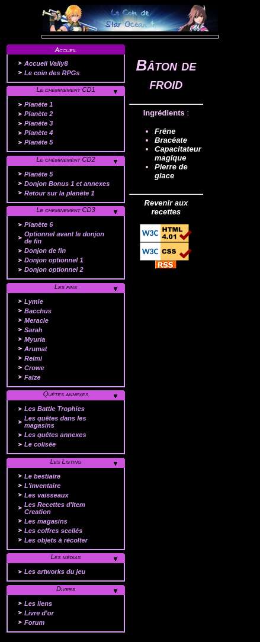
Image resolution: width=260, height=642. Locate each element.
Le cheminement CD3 (65, 209)
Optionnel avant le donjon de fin (64, 237)
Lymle (33, 301)
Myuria (34, 339)
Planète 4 (38, 132)
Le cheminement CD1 (65, 89)
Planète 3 (38, 123)
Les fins (65, 286)
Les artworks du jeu (54, 571)
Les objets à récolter (56, 540)
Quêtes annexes (66, 393)
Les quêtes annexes (55, 434)
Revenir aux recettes (166, 207)
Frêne (165, 131)
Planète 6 (38, 224)
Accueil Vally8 (46, 63)
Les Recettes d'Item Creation (54, 508)
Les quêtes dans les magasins (55, 422)
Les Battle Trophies (54, 408)
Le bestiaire (42, 476)
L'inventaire (42, 485)
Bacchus (38, 310)
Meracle (36, 320)
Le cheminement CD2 (65, 159)
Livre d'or (39, 613)
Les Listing (66, 461)
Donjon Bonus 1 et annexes (67, 183)
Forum (34, 622)
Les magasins (46, 521)
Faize (32, 377)
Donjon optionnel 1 (54, 260)
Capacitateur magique (178, 153)
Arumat (35, 348)
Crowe (34, 367)
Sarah (33, 329)
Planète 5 (38, 142)
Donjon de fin (45, 250)
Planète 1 (38, 104)
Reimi (33, 358)
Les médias (66, 556)
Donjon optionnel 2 (54, 269)
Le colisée (40, 444)
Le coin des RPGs (52, 72)
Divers (65, 588)
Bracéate (171, 140)
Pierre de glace (171, 171)
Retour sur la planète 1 (59, 193)
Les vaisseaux (46, 495)
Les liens (38, 603)
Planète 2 (38, 113)
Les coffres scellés (53, 530)
